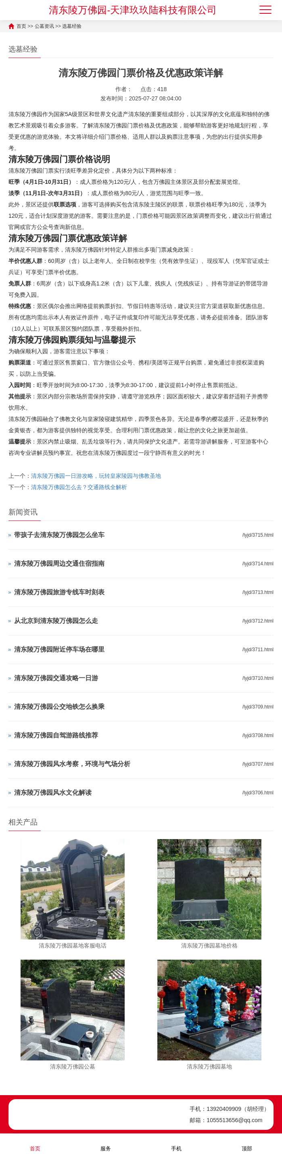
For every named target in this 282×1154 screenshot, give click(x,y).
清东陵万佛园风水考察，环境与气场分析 (72, 763)
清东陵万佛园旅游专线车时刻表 (59, 592)
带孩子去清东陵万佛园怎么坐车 (59, 534)
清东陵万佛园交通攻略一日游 (56, 678)
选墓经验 (71, 26)
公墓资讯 (44, 26)
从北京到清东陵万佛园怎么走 (56, 620)
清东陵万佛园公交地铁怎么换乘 (59, 706)
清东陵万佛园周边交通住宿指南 (59, 563)
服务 (105, 1143)
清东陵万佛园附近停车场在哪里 (59, 649)
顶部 (247, 1143)
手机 (176, 1143)
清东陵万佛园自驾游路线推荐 (56, 735)
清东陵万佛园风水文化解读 (53, 792)
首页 (21, 26)
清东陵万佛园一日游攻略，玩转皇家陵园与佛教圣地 (96, 476)
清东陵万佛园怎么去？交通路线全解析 (79, 487)
